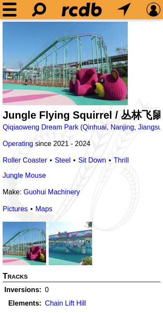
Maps (43, 209)
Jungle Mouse (24, 175)
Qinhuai (94, 127)
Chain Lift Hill (65, 303)
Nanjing (122, 127)
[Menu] (10, 10)
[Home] (82, 10)
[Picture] (65, 63)
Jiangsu (150, 127)
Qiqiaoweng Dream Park (40, 127)
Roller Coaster (25, 160)
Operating (18, 143)
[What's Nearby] (124, 10)
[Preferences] (153, 10)
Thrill (121, 160)
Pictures (15, 209)
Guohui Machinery (51, 192)
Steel (62, 160)
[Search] (39, 10)
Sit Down (92, 160)
